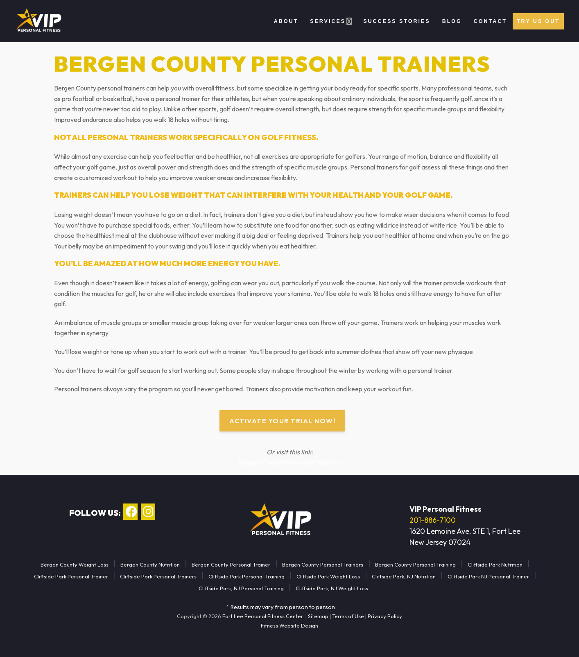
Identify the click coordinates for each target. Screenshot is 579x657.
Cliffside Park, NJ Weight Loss (332, 588)
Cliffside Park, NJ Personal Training (241, 588)
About (286, 21)
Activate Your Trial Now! (282, 421)
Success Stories (396, 21)
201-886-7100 (432, 520)
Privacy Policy (385, 616)
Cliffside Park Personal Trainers (158, 576)
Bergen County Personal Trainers (289, 462)
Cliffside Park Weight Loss (328, 576)
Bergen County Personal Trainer (231, 564)
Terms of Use (348, 616)
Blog (452, 21)
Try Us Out (538, 21)
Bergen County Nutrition (150, 564)
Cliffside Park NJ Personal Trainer (488, 576)
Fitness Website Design (289, 625)
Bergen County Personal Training (415, 564)
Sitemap (318, 616)
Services (328, 21)
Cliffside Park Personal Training (246, 576)
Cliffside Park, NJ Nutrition (404, 576)
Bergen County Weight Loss (75, 564)
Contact (490, 21)
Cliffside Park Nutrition (495, 564)
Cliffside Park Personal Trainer (71, 576)
